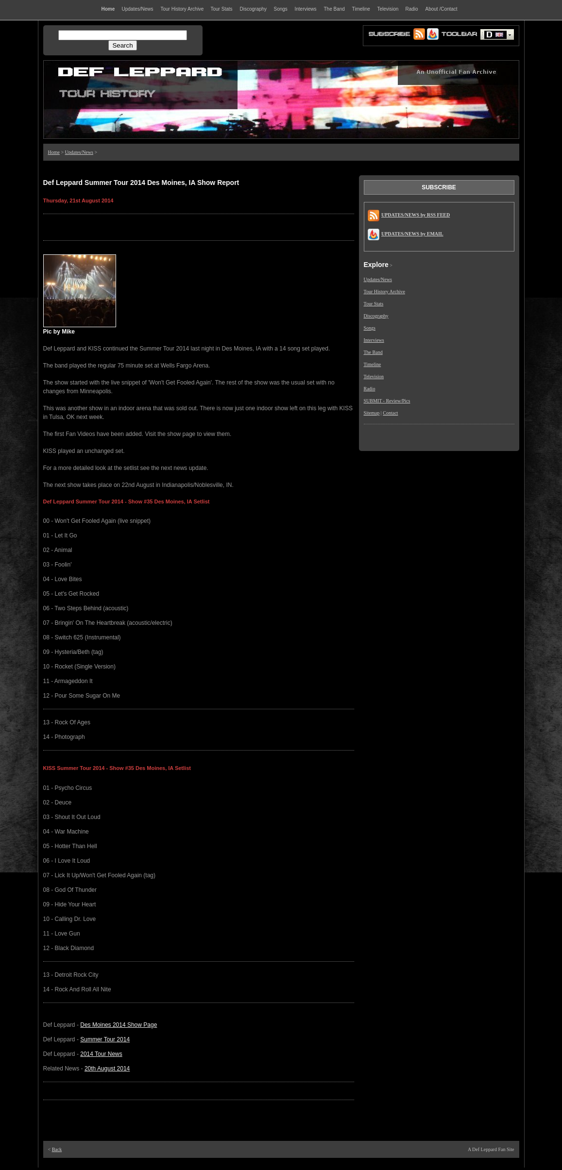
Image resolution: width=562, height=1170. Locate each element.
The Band (373, 352)
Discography (376, 315)
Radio (369, 388)
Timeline (372, 364)
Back (57, 1149)
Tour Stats (374, 303)
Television (374, 376)
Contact (390, 413)
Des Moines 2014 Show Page (118, 1024)
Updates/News (79, 152)
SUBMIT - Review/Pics (387, 400)
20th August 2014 (107, 1068)
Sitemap (372, 413)
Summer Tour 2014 (105, 1039)
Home (54, 152)
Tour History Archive (384, 291)
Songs (369, 328)
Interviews (374, 340)
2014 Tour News (101, 1054)
